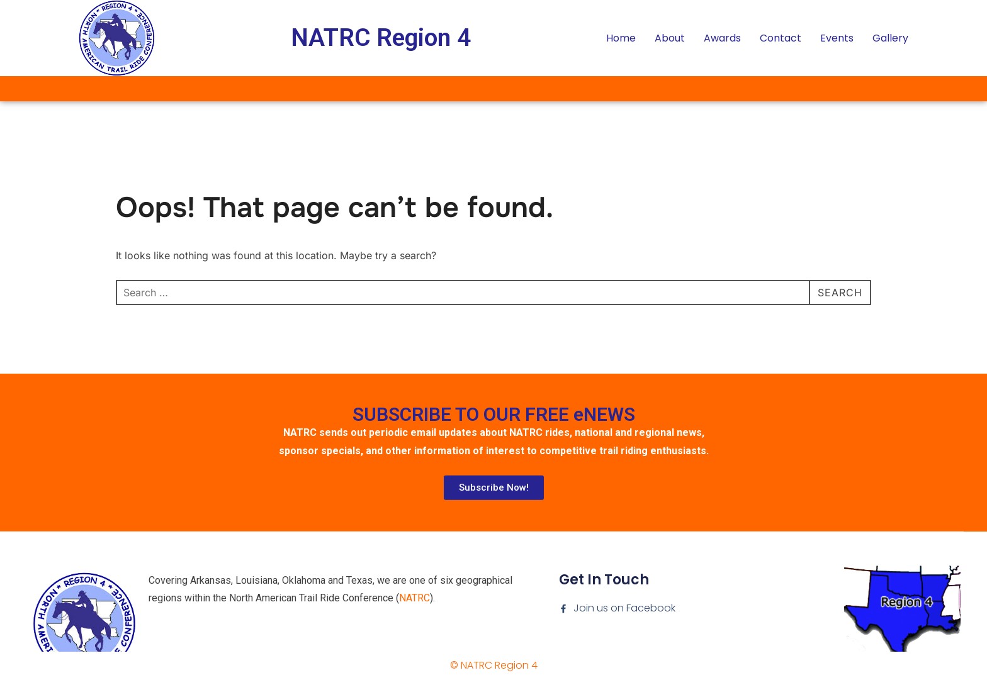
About (670, 38)
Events (837, 38)
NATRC (414, 638)
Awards (722, 38)
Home (621, 38)
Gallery (890, 38)
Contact (780, 38)
